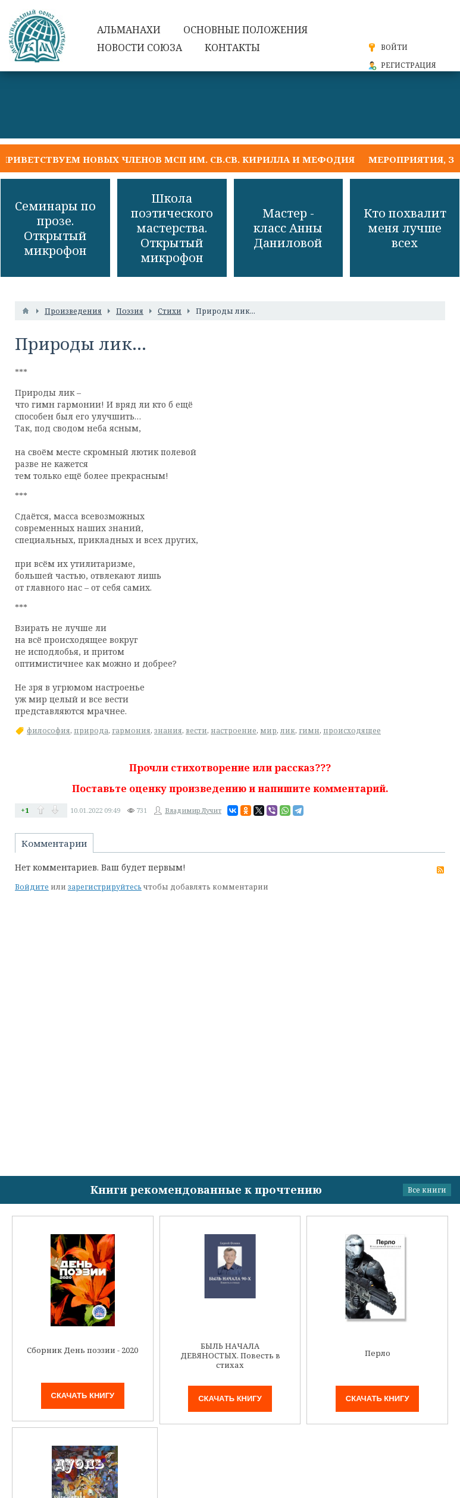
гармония (131, 731)
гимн (309, 731)
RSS (440, 870)
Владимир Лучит (193, 810)
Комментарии (54, 843)
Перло (377, 1353)
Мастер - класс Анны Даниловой (288, 228)
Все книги (427, 1190)
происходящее (352, 731)
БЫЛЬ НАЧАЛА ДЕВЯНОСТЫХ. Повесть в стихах (230, 1355)
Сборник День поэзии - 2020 (82, 1350)
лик (287, 731)
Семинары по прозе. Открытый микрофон (55, 228)
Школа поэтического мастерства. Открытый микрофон (172, 228)
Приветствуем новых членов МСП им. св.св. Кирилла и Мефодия (177, 159)
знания (168, 731)
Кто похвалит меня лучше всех (405, 228)
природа (91, 731)
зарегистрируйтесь (105, 887)
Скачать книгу (83, 1395)
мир (268, 731)
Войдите (32, 887)
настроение (233, 731)
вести (196, 731)
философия (48, 731)
